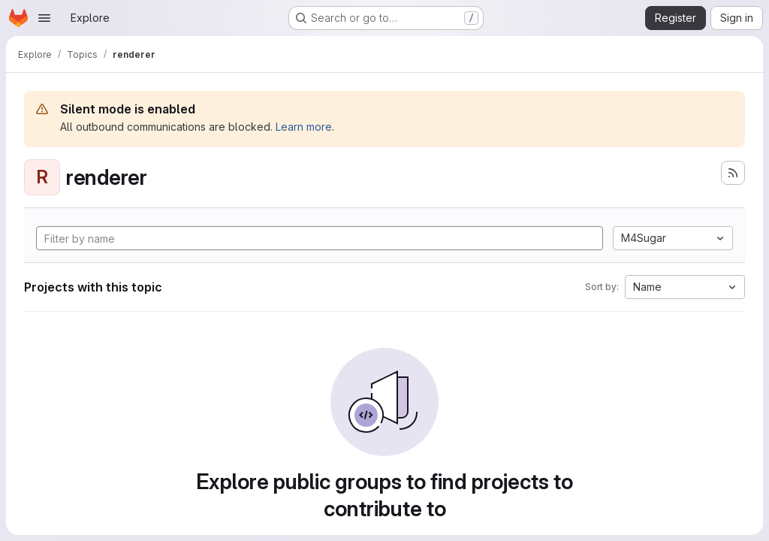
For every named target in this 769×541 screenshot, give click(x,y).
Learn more (304, 126)
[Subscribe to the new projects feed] (733, 173)
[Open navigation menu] (44, 18)
